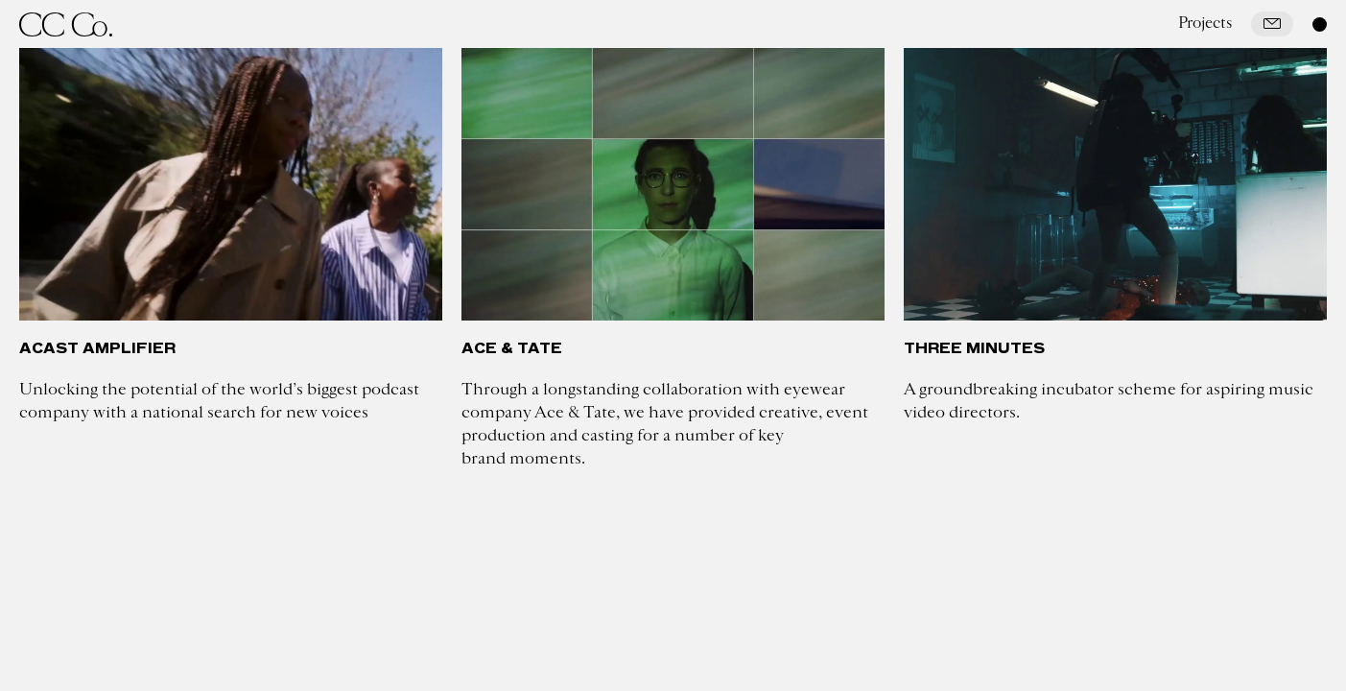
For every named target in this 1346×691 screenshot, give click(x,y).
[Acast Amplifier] (230, 184)
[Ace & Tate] (673, 184)
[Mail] (1272, 24)
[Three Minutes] (1115, 184)
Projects (1205, 23)
